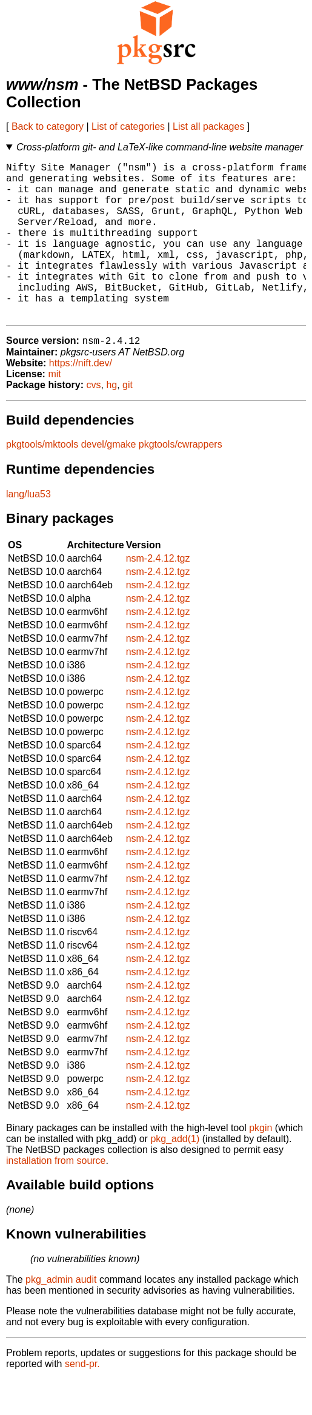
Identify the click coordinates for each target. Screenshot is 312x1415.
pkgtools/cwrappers (180, 480)
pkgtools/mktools (42, 480)
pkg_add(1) (174, 1174)
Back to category (48, 126)
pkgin (260, 1163)
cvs (94, 420)
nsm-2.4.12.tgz (158, 594)
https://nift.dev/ (80, 399)
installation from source (56, 1196)
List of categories (128, 126)
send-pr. (82, 1399)
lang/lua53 (28, 530)
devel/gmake (108, 480)
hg (111, 420)
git (127, 420)
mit (54, 410)
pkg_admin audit (60, 1315)
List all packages (208, 126)
